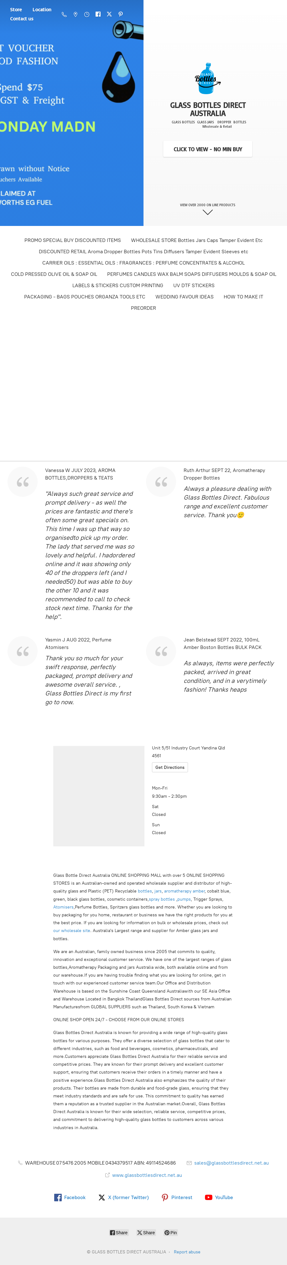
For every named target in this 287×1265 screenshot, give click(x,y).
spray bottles (162, 899)
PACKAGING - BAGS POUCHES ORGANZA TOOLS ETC (84, 297)
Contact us (22, 18)
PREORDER (143, 308)
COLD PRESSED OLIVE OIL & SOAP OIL (54, 274)
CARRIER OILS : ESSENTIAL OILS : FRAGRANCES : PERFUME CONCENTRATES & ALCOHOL (143, 263)
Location (42, 9)
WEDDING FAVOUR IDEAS (184, 297)
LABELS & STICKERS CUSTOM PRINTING (117, 285)
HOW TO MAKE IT (243, 297)
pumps (184, 899)
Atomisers (63, 907)
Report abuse (187, 1252)
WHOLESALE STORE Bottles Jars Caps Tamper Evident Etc (197, 240)
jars (158, 891)
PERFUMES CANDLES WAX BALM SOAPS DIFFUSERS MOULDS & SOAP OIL (191, 274)
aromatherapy (177, 891)
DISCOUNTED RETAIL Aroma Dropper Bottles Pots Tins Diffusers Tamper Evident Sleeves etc (143, 252)
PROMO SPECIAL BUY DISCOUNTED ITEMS (72, 240)
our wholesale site (71, 930)
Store (16, 9)
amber (199, 891)
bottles (145, 891)
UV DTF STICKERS (194, 285)
